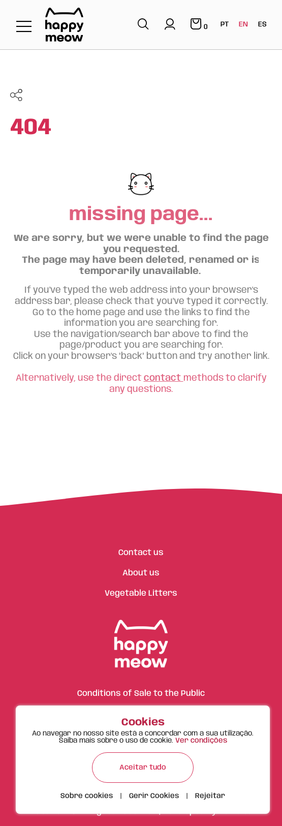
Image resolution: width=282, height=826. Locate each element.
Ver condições (201, 740)
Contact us (141, 552)
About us (141, 573)
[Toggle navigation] (24, 27)
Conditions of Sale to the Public (141, 693)
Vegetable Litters (141, 593)
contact (163, 378)
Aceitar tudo (142, 767)
